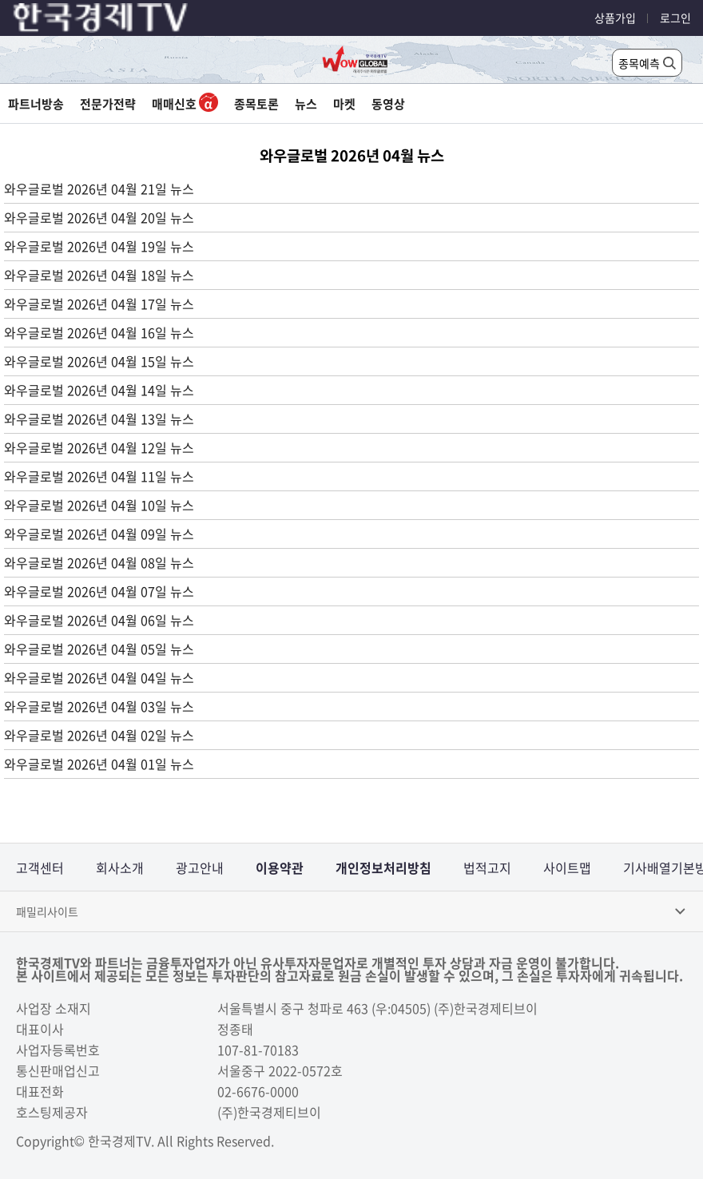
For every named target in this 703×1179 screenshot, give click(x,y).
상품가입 (615, 18)
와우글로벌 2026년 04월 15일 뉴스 (99, 361)
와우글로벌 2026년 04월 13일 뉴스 (99, 418)
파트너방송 (36, 104)
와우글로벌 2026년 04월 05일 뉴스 (99, 648)
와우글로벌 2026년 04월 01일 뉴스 (99, 763)
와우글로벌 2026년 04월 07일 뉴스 (99, 591)
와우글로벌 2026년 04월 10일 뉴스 (99, 504)
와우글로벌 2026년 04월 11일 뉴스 (99, 476)
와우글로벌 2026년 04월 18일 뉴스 (99, 274)
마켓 (344, 104)
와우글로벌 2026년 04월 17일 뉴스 (99, 303)
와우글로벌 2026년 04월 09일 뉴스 (99, 533)
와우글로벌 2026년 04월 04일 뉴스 (99, 677)
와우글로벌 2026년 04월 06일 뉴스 (99, 619)
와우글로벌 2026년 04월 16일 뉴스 (99, 332)
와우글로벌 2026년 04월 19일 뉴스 (99, 246)
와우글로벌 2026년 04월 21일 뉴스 (99, 188)
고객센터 (40, 867)
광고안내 (200, 867)
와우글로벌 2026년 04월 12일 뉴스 (99, 447)
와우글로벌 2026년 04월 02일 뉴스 (99, 734)
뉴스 (306, 104)
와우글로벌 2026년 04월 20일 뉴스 (99, 217)
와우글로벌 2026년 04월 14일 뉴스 (99, 389)
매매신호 (185, 104)
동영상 (388, 104)
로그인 (675, 18)
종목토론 (256, 104)
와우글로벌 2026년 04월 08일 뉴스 (99, 562)
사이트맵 (567, 867)
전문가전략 (108, 104)
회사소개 (120, 867)
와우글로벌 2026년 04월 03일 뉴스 (99, 706)
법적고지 (487, 867)
